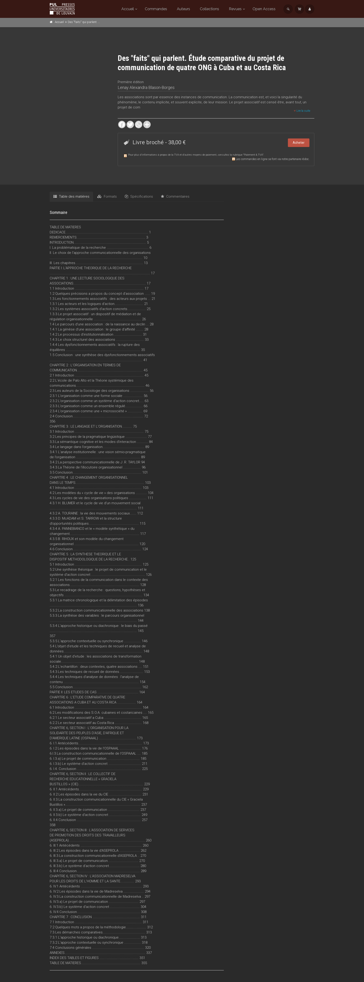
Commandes (156, 9)
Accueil (127, 9)
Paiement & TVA (253, 154)
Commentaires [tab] (175, 196)
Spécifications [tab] (139, 196)
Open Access (264, 9)
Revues (235, 9)
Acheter (299, 142)
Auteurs (183, 9)
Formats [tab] (107, 196)
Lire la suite (302, 110)
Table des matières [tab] (71, 196)
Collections (209, 9)
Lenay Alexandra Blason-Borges (146, 87)
